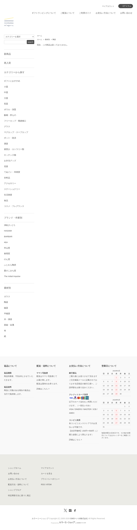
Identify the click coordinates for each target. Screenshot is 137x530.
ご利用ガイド (85, 13)
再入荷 (7, 63)
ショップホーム (14, 468)
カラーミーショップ (40, 518)
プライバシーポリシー (50, 479)
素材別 (47, 39)
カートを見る (46, 473)
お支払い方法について (106, 13)
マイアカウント (108, 6)
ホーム (39, 36)
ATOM (49, 484)
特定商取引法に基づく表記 (19, 495)
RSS (43, 484)
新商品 (7, 54)
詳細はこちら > (43, 389)
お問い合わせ (126, 13)
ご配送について (67, 13)
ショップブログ (14, 490)
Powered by (68, 523)
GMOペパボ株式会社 (79, 518)
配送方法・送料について (18, 484)
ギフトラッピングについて (44, 13)
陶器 (54, 39)
